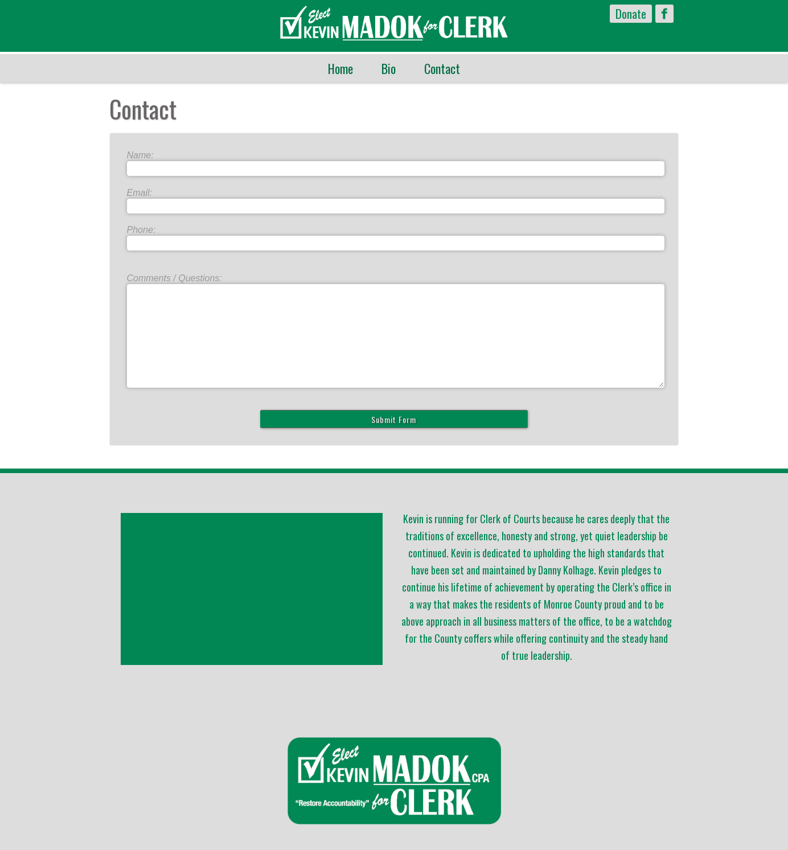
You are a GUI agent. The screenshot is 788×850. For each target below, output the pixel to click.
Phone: (141, 230)
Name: (140, 155)
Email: (139, 193)
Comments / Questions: (174, 278)
